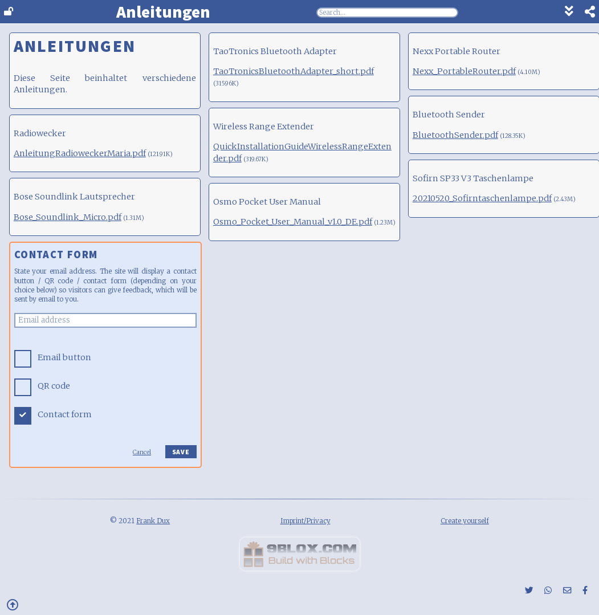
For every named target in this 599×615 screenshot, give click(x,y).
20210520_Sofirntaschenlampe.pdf (482, 198)
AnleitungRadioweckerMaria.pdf (80, 153)
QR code (54, 386)
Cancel (142, 452)
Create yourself (465, 520)
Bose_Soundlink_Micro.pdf (67, 217)
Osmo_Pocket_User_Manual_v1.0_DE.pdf (292, 222)
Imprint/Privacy (305, 520)
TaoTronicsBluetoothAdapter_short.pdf (293, 71)
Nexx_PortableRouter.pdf (464, 71)
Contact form (65, 414)
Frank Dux (153, 520)
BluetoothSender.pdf (455, 135)
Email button (64, 357)
